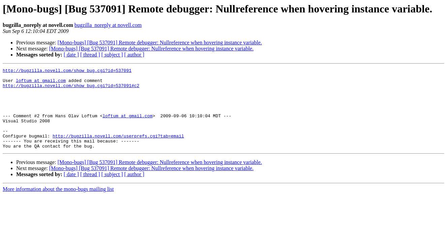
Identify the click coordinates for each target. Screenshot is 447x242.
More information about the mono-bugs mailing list (58, 205)
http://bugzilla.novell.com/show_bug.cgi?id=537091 (67, 71)
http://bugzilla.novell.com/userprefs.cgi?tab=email (118, 150)
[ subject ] (112, 54)
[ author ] (134, 54)
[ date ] (71, 54)
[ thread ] (90, 54)
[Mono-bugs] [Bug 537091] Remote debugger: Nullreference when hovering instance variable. (160, 42)
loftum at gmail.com (41, 83)
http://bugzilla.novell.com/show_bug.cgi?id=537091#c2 (71, 89)
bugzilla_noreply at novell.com (108, 25)
